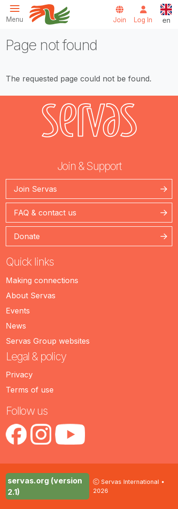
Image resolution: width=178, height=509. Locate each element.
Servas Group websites (48, 341)
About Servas (31, 295)
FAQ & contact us (45, 212)
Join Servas (35, 189)
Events (18, 310)
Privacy (19, 374)
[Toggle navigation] (17, 13)
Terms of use (30, 389)
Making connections (42, 280)
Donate (27, 236)
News (16, 325)
